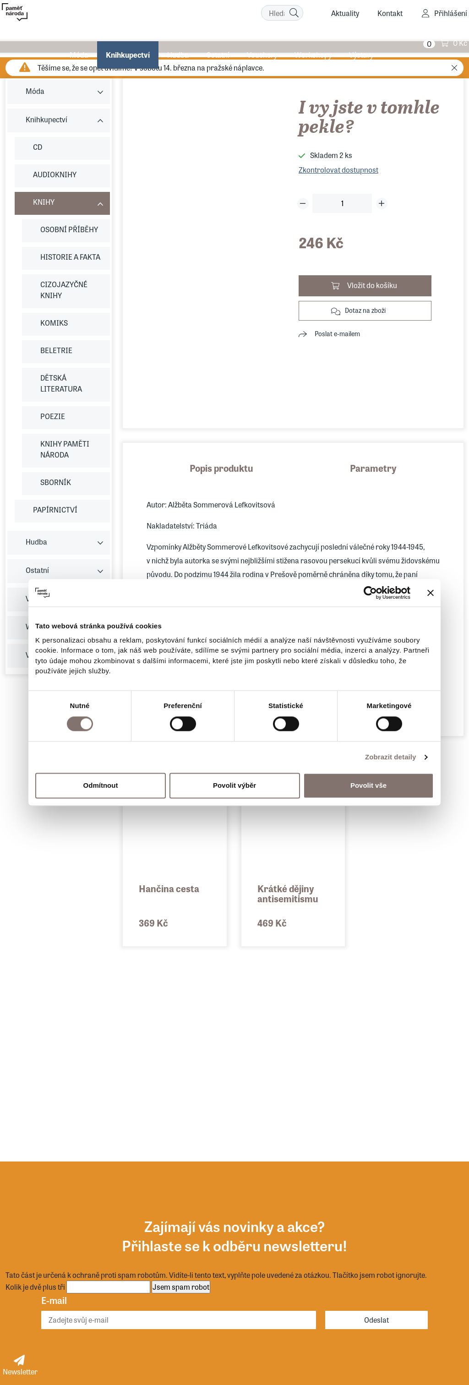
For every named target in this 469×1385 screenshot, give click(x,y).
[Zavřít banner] (430, 592)
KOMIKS (54, 322)
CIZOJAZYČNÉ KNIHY (63, 289)
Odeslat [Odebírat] (376, 1319)
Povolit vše (368, 785)
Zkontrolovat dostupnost (338, 169)
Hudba (177, 43)
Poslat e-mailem (337, 333)
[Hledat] (294, 14)
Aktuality (345, 14)
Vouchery (261, 43)
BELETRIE (56, 350)
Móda (78, 43)
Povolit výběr (234, 785)
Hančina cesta (169, 888)
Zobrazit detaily (390, 757)
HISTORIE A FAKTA (70, 256)
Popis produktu (221, 467)
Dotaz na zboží (365, 310)
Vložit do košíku (372, 285)
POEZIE (52, 416)
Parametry (373, 467)
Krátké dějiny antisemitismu (287, 893)
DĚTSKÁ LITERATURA (61, 383)
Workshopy (312, 43)
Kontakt (390, 14)
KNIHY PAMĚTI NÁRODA (64, 449)
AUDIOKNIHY (54, 174)
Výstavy (360, 43)
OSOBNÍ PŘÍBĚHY (69, 229)
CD (37, 147)
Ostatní (217, 43)
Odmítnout (100, 785)
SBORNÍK (55, 482)
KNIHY (44, 201)
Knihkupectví (127, 43)
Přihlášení (450, 14)
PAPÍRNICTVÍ (55, 509)
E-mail (54, 1300)
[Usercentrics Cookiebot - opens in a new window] (370, 593)
